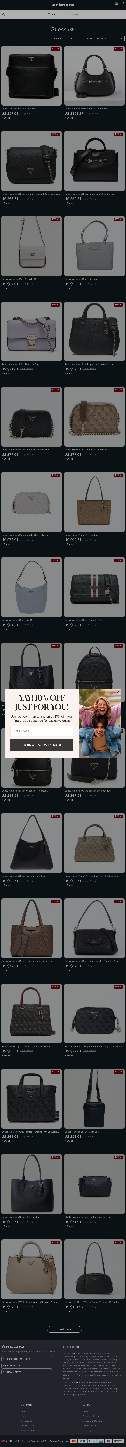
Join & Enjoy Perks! (42, 745)
